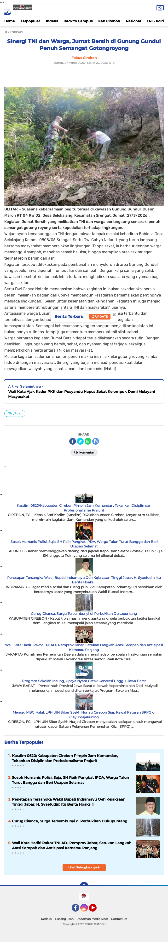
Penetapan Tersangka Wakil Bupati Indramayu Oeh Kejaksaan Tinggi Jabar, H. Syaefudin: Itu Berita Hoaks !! (84, 580)
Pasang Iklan (64, 919)
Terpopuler (30, 21)
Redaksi (46, 919)
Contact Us (119, 919)
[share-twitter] (80, 441)
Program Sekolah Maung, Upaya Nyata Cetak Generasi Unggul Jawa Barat (84, 681)
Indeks (52, 21)
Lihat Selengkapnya (84, 867)
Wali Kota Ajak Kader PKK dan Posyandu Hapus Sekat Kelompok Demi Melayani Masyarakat (81, 394)
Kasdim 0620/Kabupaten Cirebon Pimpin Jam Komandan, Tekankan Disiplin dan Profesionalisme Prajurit (84, 507)
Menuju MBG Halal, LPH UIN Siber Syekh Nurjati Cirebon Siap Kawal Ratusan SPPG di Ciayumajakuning (84, 714)
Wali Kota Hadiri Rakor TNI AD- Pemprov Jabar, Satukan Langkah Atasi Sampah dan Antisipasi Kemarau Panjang (84, 647)
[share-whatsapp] (88, 441)
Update (100, 316)
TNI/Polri (14, 413)
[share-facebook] (72, 441)
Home (9, 21)
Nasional (133, 21)
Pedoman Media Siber (92, 919)
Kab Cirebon (109, 21)
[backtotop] (84, 886)
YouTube (96, 910)
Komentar (84, 452)
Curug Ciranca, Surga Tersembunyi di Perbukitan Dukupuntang (84, 613)
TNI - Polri (155, 21)
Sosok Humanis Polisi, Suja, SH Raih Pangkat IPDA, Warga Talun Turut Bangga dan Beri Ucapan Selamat (84, 544)
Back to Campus (78, 21)
